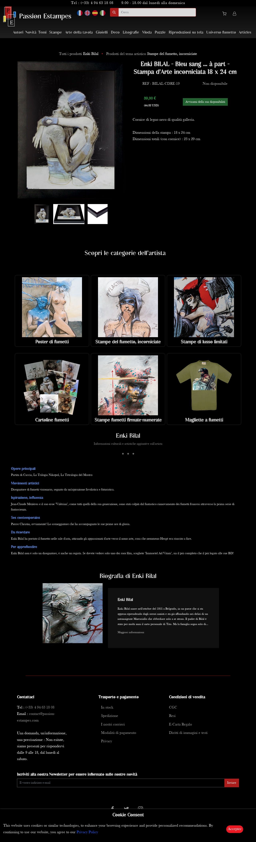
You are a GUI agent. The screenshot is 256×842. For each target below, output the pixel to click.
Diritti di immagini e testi (188, 733)
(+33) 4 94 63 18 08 (97, 3)
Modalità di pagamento (118, 733)
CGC (173, 707)
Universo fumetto (221, 32)
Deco (115, 32)
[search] (157, 12)
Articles (245, 32)
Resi (172, 716)
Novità (30, 32)
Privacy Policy (87, 832)
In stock (107, 707)
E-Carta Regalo (180, 724)
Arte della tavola (79, 32)
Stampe (55, 32)
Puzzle (160, 32)
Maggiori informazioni (131, 632)
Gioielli (102, 32)
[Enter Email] (121, 783)
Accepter (235, 829)
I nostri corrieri (113, 724)
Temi (42, 32)
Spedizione (109, 716)
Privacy (106, 741)
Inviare (231, 782)
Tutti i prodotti (79, 54)
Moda (147, 32)
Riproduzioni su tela (186, 32)
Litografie (131, 32)
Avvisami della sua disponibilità (205, 102)
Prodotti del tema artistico (151, 54)
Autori (18, 32)
